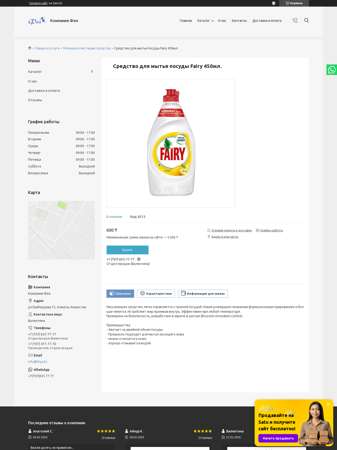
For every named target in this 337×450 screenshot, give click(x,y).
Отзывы (35, 100)
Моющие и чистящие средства (87, 48)
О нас (222, 20)
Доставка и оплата (267, 20)
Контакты (239, 20)
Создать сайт (38, 3)
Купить (127, 250)
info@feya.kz (37, 362)
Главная (186, 20)
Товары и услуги (47, 48)
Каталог (204, 20)
